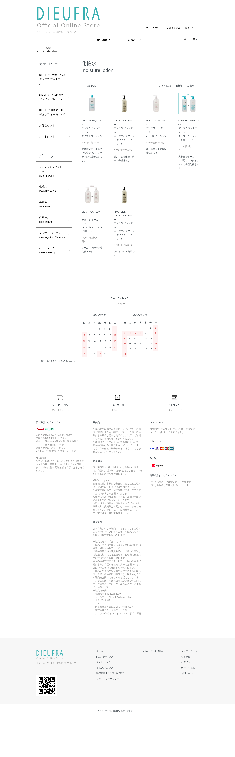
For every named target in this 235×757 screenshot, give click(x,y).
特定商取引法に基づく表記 (119, 713)
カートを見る (190, 707)
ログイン (189, 28)
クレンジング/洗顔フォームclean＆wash (51, 203)
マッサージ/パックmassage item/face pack (51, 275)
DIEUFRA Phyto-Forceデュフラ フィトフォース (51, 83)
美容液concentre (45, 239)
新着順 (190, 86)
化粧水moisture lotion (48, 223)
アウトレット (48, 167)
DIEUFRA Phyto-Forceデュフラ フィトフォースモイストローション (92, 129)
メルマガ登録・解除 (158, 691)
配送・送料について (116, 696)
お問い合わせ (190, 713)
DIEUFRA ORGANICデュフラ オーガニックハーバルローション (156, 129)
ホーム (39, 51)
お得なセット (48, 156)
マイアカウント (154, 28)
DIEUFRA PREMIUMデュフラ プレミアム (51, 110)
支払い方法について (116, 707)
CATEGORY (103, 40)
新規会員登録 (173, 28)
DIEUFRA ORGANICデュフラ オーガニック (51, 136)
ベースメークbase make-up (48, 294)
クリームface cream (46, 256)
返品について (112, 702)
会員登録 (187, 696)
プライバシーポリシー (117, 718)
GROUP (132, 40)
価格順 (179, 86)
